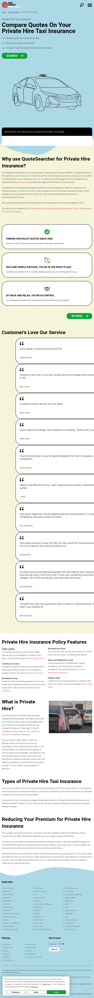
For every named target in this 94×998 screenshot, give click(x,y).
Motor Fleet (38, 920)
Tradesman (69, 923)
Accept (56, 992)
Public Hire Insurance (82, 208)
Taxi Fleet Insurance (12, 212)
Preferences (15, 992)
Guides (6, 951)
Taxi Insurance (13, 12)
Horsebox (37, 901)
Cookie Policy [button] (46, 984)
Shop (67, 907)
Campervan (7, 901)
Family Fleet (38, 888)
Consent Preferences (34, 957)
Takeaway (69, 914)
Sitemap (29, 951)
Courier (6, 920)
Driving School (8, 926)
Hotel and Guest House (43, 904)
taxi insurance (23, 182)
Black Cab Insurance (64, 208)
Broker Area (7, 948)
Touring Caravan (71, 920)
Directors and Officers (11, 923)
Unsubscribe (30, 954)
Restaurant (69, 901)
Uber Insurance (47, 208)
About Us (6, 944)
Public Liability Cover (35, 658)
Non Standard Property (43, 929)
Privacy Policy (8, 960)
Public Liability (70, 898)
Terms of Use (31, 944)
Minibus (37, 914)
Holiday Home (39, 898)
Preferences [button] (34, 987)
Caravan (6, 904)
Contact (6, 954)
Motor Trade (38, 923)
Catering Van (8, 907)
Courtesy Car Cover (35, 673)
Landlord (37, 910)
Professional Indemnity (73, 895)
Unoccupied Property (73, 926)
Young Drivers (70, 929)
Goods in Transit (40, 891)
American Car (8, 888)
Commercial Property (11, 914)
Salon (67, 904)
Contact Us (54, 949)
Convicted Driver (9, 917)
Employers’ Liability (10, 929)
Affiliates (6, 957)
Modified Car (39, 917)
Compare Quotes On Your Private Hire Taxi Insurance (38, 28)
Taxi (66, 917)
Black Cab (7, 891)
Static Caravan (70, 910)
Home (4, 12)
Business (6, 898)
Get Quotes (15, 55)
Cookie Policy (31, 948)
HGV (36, 895)
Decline (36, 992)
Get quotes (80, 315)
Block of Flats (8, 895)
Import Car (38, 907)
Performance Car (71, 888)
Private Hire (69, 891)
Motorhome (38, 926)
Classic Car (7, 910)
